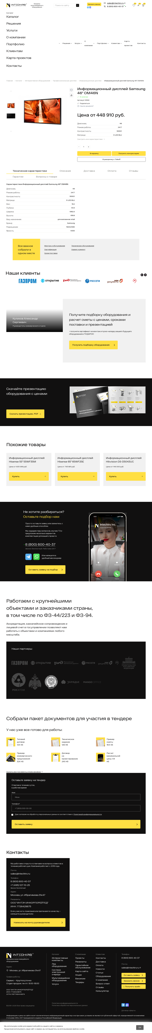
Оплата (112, 171)
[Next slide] (11, 131)
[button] (142, 275)
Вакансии (80, 979)
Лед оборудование (59, 965)
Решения (13, 23)
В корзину (94, 153)
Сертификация (50, 249)
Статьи (99, 973)
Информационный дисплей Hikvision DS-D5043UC (124, 460)
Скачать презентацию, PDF (24, 414)
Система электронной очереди (58, 972)
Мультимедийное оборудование (61, 979)
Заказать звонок (94, 4)
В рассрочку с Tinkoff (111, 159)
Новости (100, 969)
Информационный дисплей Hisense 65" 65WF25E (75, 460)
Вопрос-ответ (103, 984)
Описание (65, 171)
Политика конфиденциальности (65, 1003)
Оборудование (103, 976)
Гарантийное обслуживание (82, 966)
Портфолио (15, 44)
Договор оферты (128, 1010)
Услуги (11, 30)
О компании (15, 37)
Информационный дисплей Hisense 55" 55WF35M (27, 460)
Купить (29, 476)
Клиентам (14, 51)
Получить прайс (132, 987)
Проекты (79, 958)
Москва (14, 970)
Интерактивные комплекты (60, 959)
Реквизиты (80, 962)
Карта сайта (81, 971)
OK (140, 1027)
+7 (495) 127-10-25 (20, 885)
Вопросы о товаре (46, 176)
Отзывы (133, 171)
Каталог (9, 13)
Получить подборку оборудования (90, 345)
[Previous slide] (11, 91)
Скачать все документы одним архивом (23, 772)
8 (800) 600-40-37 (40, 544)
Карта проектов (18, 58)
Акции (78, 975)
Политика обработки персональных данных (70, 1005)
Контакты (14, 65)
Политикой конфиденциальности (87, 814)
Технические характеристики (30, 171)
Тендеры (79, 982)
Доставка (89, 171)
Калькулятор (102, 991)
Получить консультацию (129, 153)
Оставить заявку (24, 824)
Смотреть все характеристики (89, 139)
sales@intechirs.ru (20, 873)
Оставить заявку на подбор (43, 570)
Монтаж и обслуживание (54, 246)
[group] (46, 111)
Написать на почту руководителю (32, 922)
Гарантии (18, 176)
